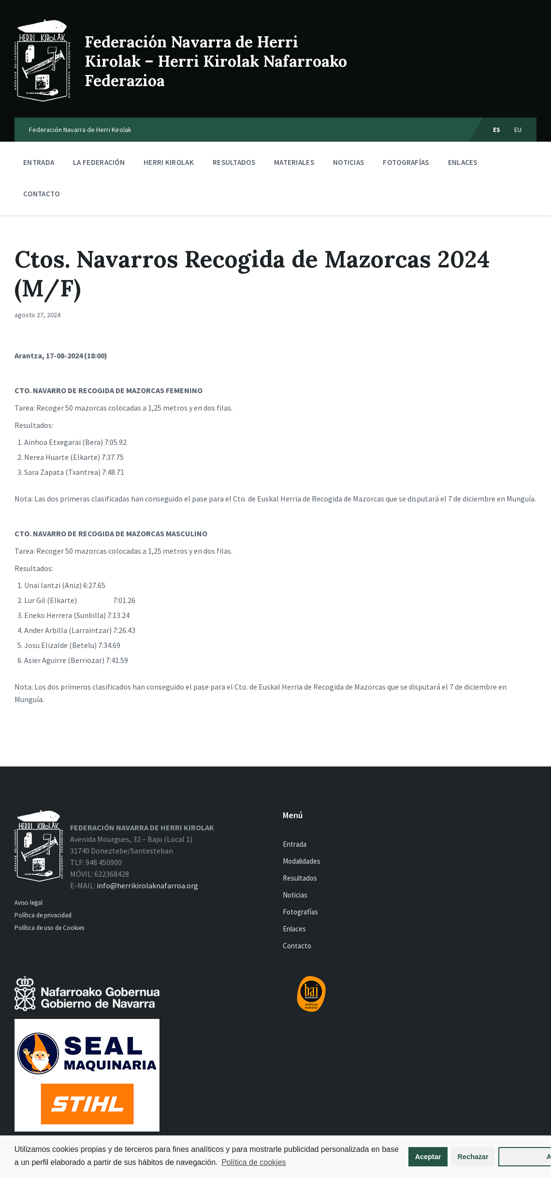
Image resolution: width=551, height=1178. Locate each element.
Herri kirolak (169, 165)
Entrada (38, 162)
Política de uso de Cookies (50, 928)
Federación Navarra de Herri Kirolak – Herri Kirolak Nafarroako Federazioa (216, 61)
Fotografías (406, 162)
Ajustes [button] (496, 1151)
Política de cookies (48, 1162)
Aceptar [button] (386, 1151)
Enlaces (463, 162)
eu (518, 129)
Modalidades (301, 861)
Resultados (234, 162)
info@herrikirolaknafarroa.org (147, 885)
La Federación (99, 165)
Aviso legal (28, 902)
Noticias (348, 162)
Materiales (294, 165)
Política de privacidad (43, 915)
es (497, 129)
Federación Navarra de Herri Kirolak (80, 129)
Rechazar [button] (430, 1151)
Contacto (41, 193)
